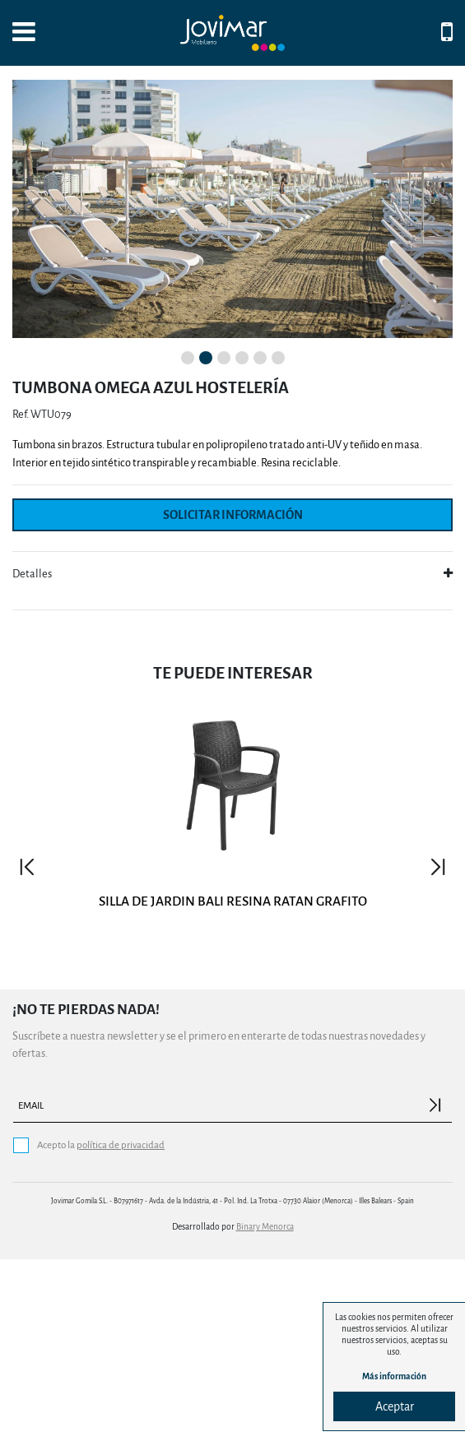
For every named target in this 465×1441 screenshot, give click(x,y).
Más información (394, 1376)
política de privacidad (121, 1327)
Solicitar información (233, 697)
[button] (32, 300)
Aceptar (394, 1406)
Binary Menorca (265, 1409)
